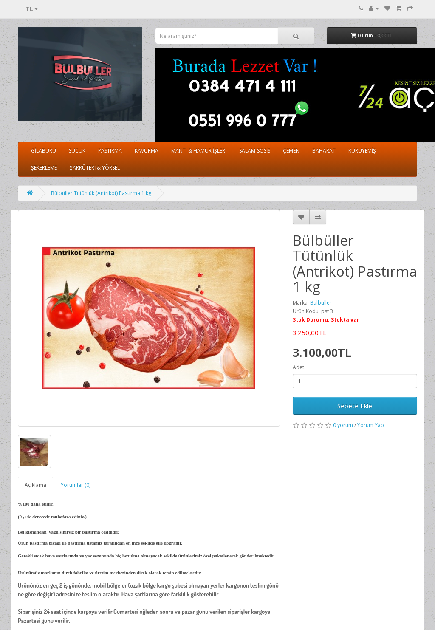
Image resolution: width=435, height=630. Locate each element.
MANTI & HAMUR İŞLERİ (198, 150)
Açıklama (35, 485)
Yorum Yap (370, 425)
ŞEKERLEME (44, 167)
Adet (298, 367)
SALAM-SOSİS (254, 150)
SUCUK (77, 150)
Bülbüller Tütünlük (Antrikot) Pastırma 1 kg (101, 193)
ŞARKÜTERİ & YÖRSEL (95, 167)
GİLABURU (43, 150)
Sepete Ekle (354, 405)
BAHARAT (324, 150)
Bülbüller (321, 302)
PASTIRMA (110, 150)
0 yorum (343, 425)
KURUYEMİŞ (362, 150)
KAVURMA (146, 150)
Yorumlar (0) (75, 485)
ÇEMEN (291, 150)
